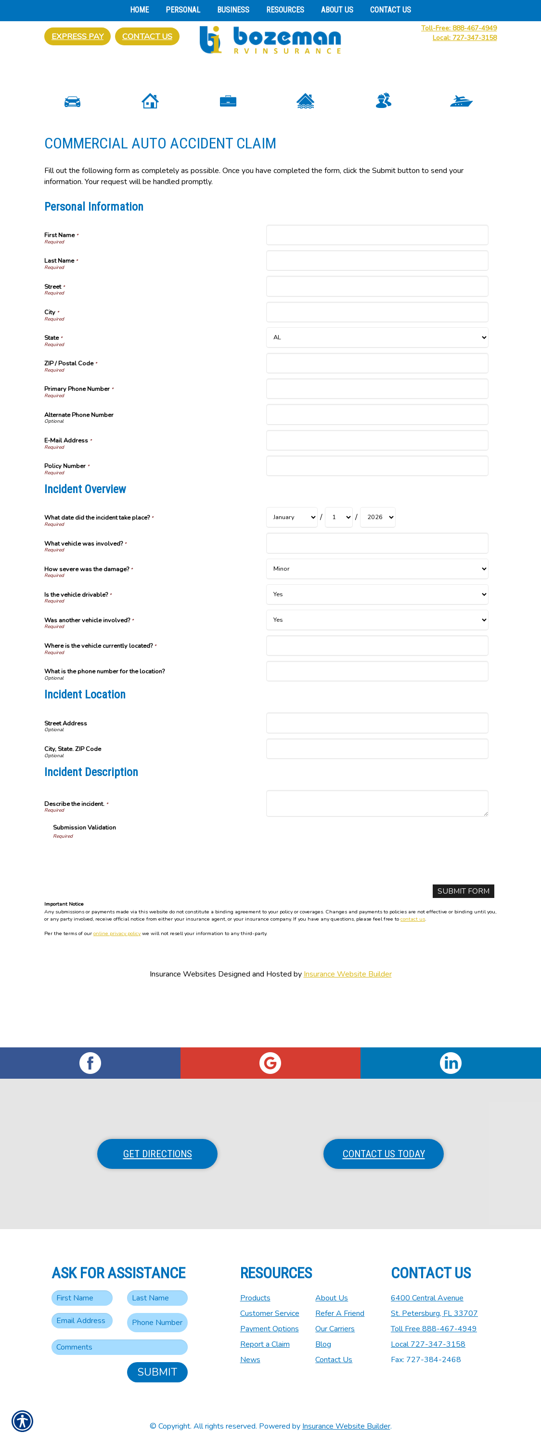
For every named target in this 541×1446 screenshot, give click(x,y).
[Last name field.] (157, 1298)
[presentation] (126, 911)
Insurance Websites (183, 1027)
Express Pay (77, 36)
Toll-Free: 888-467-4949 (459, 28)
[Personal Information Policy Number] (377, 519)
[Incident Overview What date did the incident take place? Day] (339, 570)
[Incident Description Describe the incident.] (377, 856)
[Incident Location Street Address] (377, 775)
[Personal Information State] (377, 390)
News (250, 1359)
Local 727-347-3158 (428, 1344)
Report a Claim (265, 1344)
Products (255, 1298)
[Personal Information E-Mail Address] (377, 492)
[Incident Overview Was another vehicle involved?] (377, 672)
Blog (323, 1344)
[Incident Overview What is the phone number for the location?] (377, 724)
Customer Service (269, 1313)
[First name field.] (82, 1298)
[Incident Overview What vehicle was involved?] (377, 596)
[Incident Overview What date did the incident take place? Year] (378, 570)
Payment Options (269, 1329)
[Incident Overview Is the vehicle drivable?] (377, 647)
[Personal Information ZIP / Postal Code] (377, 416)
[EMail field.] (82, 1320)
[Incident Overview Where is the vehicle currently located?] (377, 698)
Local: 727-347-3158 (465, 37)
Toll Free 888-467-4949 (434, 1329)
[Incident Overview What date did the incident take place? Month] (292, 570)
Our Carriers (335, 1329)
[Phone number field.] (157, 1322)
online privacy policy (117, 987)
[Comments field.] (120, 1347)
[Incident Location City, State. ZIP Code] (377, 801)
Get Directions (157, 1154)
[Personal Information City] (377, 364)
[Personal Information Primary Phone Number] (377, 441)
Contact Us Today (384, 1154)
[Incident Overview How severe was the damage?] (377, 621)
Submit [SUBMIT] (157, 1372)
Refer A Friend (339, 1313)
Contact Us (147, 36)
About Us (331, 1298)
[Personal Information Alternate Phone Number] (377, 467)
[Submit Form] (463, 944)
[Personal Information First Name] (377, 288)
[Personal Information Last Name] (377, 313)
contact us (412, 972)
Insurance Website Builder (348, 1027)
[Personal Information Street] (377, 339)
